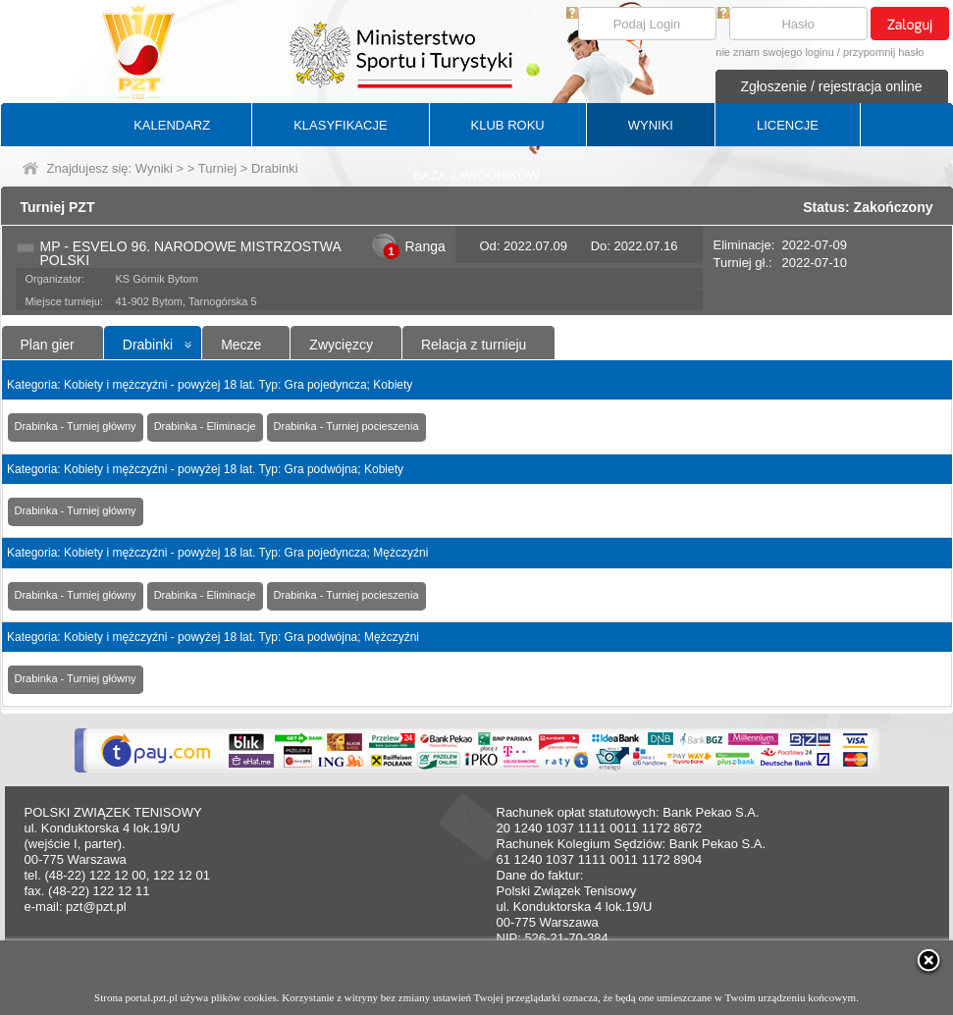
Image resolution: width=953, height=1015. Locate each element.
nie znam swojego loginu (774, 52)
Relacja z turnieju (473, 344)
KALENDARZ (171, 125)
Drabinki (148, 344)
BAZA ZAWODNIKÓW (476, 175)
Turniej (217, 168)
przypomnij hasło (884, 52)
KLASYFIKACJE (340, 125)
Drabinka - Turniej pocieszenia (346, 426)
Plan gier (48, 344)
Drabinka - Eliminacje (205, 426)
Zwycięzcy (341, 344)
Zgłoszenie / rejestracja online (831, 86)
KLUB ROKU (508, 125)
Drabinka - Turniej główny (75, 426)
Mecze (241, 344)
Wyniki (154, 168)
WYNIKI (650, 125)
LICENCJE (788, 125)
